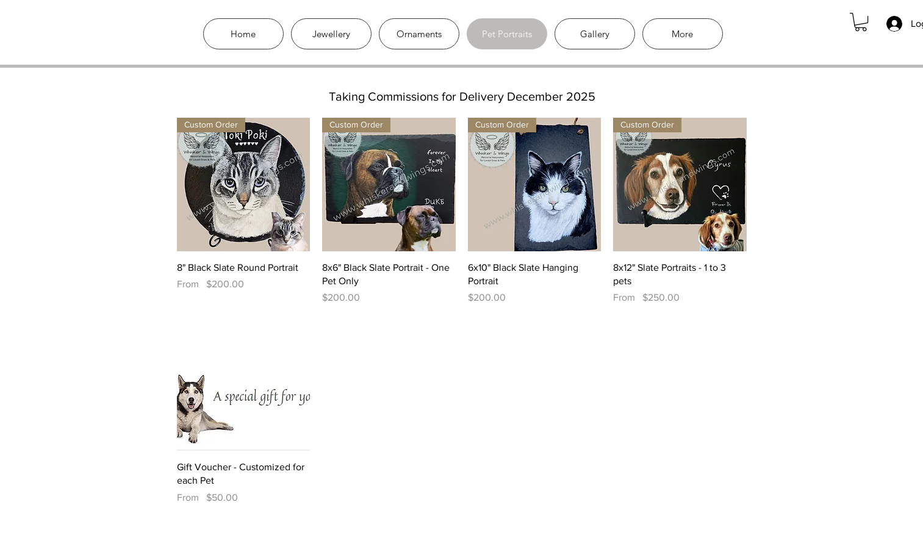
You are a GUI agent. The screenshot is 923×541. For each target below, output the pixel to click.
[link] (861, 22)
